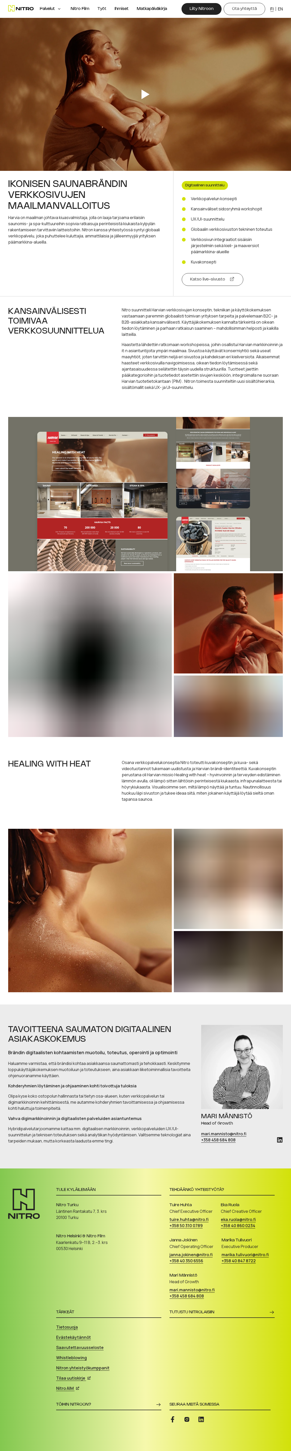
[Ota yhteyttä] (244, 9)
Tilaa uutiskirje (73, 1378)
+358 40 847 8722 (239, 1261)
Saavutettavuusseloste (80, 1347)
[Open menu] (59, 9)
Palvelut (47, 9)
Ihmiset (122, 9)
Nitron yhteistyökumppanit (83, 1368)
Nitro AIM (67, 1388)
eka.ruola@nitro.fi (238, 1219)
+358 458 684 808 (218, 1140)
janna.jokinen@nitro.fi (191, 1254)
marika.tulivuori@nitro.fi (245, 1254)
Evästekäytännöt (73, 1337)
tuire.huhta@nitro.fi (189, 1219)
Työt (102, 9)
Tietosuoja (67, 1327)
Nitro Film (80, 9)
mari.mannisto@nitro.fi (223, 1134)
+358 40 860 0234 (238, 1225)
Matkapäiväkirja (152, 9)
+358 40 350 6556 (186, 1261)
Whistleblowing (71, 1357)
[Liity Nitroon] (201, 9)
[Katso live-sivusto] (212, 279)
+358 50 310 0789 (186, 1225)
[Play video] (145, 94)
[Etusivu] (21, 8)
